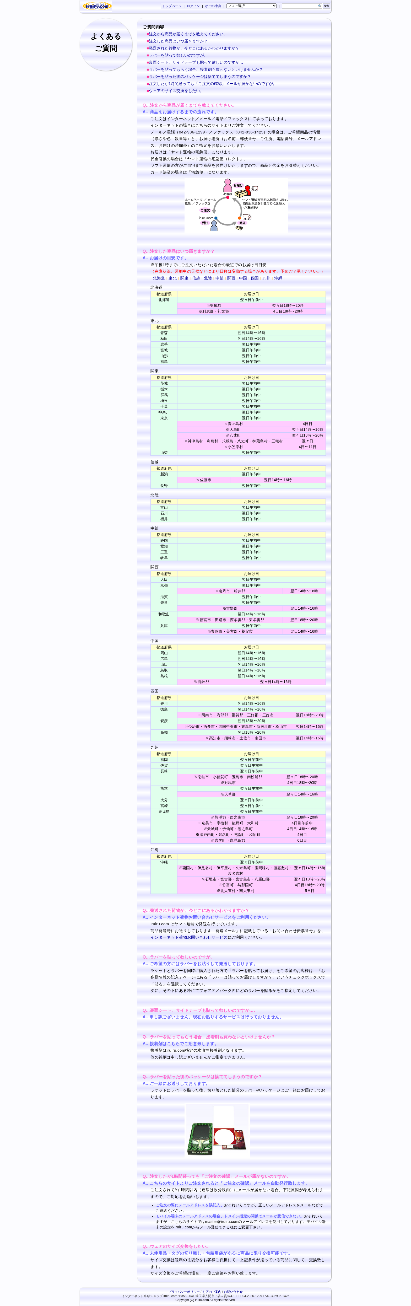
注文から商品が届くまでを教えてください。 (188, 34)
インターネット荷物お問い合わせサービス (189, 937)
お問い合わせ (233, 1292)
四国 (255, 278)
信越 (196, 278)
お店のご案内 (211, 1292)
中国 (243, 278)
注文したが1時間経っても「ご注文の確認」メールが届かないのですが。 (213, 83)
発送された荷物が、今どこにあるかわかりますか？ (194, 48)
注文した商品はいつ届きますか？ (178, 41)
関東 (184, 278)
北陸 (208, 278)
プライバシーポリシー (184, 1292)
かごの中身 (213, 6)
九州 (266, 278)
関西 (231, 278)
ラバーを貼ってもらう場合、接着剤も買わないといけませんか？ (206, 69)
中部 (219, 278)
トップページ (172, 6)
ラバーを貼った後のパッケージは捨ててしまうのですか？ (200, 76)
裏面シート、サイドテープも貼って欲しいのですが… (196, 62)
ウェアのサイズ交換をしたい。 (176, 90)
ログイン (193, 6)
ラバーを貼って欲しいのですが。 (178, 55)
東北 (173, 278)
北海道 (159, 278)
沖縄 (278, 278)
